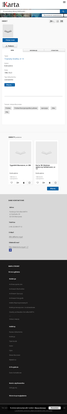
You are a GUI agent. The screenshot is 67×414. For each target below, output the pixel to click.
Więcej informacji (40, 408)
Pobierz (9, 46)
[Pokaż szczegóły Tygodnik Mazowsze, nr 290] (29, 182)
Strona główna (14, 272)
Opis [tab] (12, 50)
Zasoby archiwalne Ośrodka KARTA (21, 312)
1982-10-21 (8, 73)
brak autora (8, 66)
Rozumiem (54, 408)
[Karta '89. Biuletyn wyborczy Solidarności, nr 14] (46, 153)
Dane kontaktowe (15, 373)
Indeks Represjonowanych (18, 303)
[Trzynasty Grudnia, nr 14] (8, 30)
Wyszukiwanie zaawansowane (52, 15)
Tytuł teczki (13, 341)
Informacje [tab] (33, 50)
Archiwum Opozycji (16, 294)
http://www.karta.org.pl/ (18, 247)
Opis (10, 350)
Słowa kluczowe (14, 355)
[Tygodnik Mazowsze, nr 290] (20, 153)
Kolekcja (12, 337)
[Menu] (64, 2)
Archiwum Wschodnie (16, 289)
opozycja (44, 108)
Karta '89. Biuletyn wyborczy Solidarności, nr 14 (45, 167)
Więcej (52, 188)
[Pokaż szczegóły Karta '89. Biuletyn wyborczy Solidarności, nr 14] (55, 182)
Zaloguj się (13, 388)
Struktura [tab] (54, 50)
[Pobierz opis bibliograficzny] (18, 182)
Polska (8, 108)
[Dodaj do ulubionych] (57, 21)
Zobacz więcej (14, 319)
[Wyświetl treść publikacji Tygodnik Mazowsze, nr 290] (24, 182)
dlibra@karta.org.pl (16, 237)
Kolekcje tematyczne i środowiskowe (22, 307)
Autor (11, 346)
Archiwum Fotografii (16, 298)
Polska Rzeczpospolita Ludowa (26, 108)
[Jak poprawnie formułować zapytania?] (65, 15)
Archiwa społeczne (15, 284)
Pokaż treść (10, 40)
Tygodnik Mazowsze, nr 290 (20, 165)
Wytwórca (12, 360)
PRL (7, 112)
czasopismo (8, 80)
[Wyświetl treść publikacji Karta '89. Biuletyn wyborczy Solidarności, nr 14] (50, 182)
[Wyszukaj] (63, 11)
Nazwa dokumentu (15, 332)
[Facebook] (10, 250)
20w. (53, 108)
